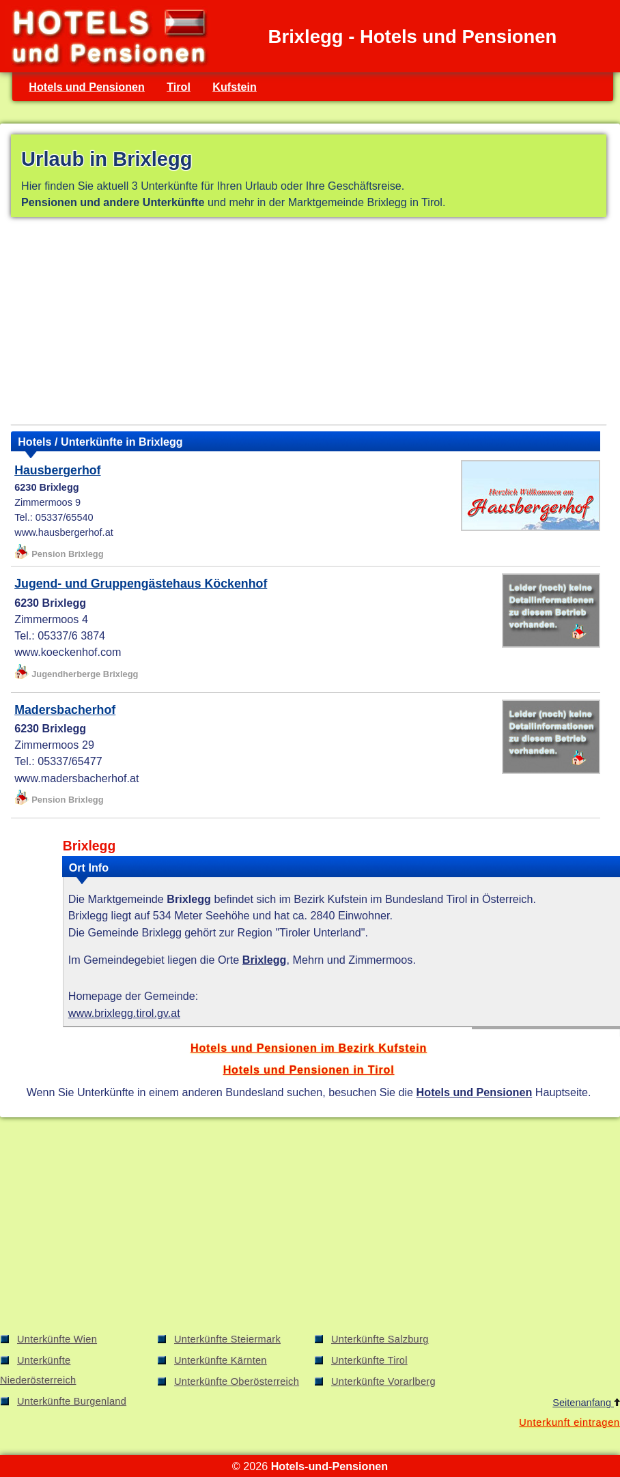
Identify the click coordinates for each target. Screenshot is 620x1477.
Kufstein (234, 87)
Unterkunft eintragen (569, 1422)
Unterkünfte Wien (57, 1339)
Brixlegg (264, 959)
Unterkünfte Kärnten (220, 1360)
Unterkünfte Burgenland (71, 1401)
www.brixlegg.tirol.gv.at (124, 1013)
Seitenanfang (586, 1402)
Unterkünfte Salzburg (380, 1339)
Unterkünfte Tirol (369, 1360)
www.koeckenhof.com (67, 652)
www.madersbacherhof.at (76, 778)
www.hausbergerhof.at (63, 532)
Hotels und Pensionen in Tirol (309, 1069)
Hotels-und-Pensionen (329, 1466)
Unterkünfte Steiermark (227, 1339)
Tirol (179, 87)
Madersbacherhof (64, 710)
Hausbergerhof (57, 470)
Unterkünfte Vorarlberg (383, 1381)
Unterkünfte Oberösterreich (236, 1381)
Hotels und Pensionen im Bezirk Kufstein (309, 1048)
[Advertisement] (308, 323)
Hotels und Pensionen (87, 87)
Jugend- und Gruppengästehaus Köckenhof (140, 583)
